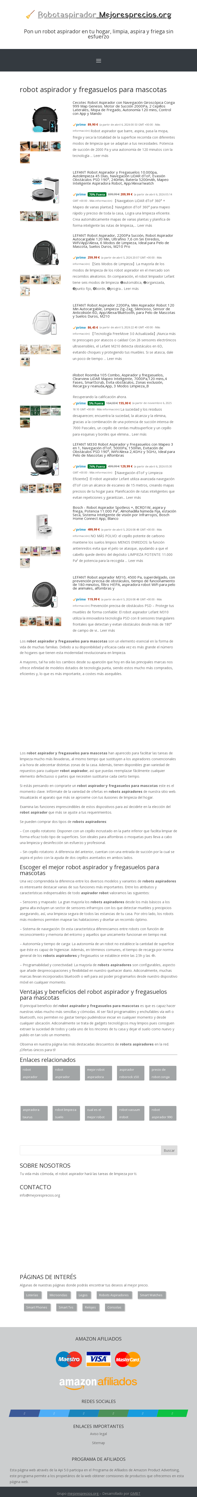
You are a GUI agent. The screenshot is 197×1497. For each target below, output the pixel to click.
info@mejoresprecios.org (40, 1195)
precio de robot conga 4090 (161, 1074)
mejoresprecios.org (83, 1493)
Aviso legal (98, 1433)
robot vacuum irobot (129, 1113)
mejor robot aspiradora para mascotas (95, 1074)
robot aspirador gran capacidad (62, 1074)
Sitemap (98, 1442)
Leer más (100, 155)
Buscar (169, 1150)
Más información (100, 200)
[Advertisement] (108, 714)
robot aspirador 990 (162, 1113)
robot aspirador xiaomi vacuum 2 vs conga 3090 (32, 1074)
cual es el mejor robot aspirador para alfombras (95, 1114)
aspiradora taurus (31, 1113)
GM (133, 1493)
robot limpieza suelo (65, 1113)
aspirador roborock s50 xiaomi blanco (129, 1074)
